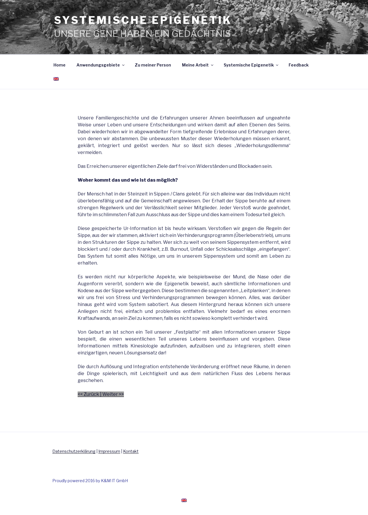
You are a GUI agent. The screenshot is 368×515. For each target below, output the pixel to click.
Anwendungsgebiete (100, 64)
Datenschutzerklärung (73, 451)
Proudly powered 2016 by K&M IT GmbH (90, 480)
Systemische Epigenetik (251, 64)
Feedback (298, 64)
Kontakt (131, 451)
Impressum (109, 451)
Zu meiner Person (153, 64)
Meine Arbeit (198, 64)
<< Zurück (88, 394)
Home (59, 64)
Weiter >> (113, 394)
